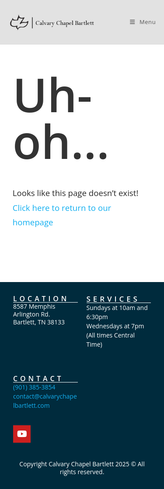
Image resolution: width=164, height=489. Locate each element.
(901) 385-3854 (34, 387)
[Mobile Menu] (143, 22)
